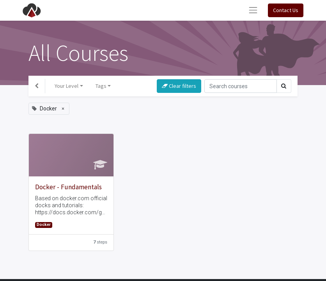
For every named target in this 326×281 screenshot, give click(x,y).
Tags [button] (101, 85)
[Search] (240, 86)
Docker (44, 224)
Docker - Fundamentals (68, 187)
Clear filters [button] (179, 85)
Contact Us (285, 10)
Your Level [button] (66, 85)
